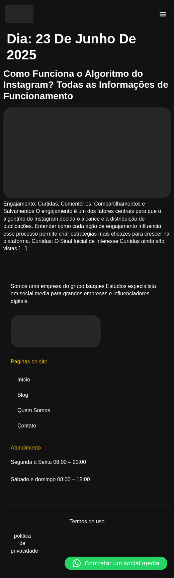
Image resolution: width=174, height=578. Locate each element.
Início (23, 379)
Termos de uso (87, 521)
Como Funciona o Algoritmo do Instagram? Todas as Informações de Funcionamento (85, 84)
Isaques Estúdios (106, 286)
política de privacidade (24, 543)
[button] (163, 13)
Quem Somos (33, 410)
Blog (22, 395)
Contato (26, 425)
